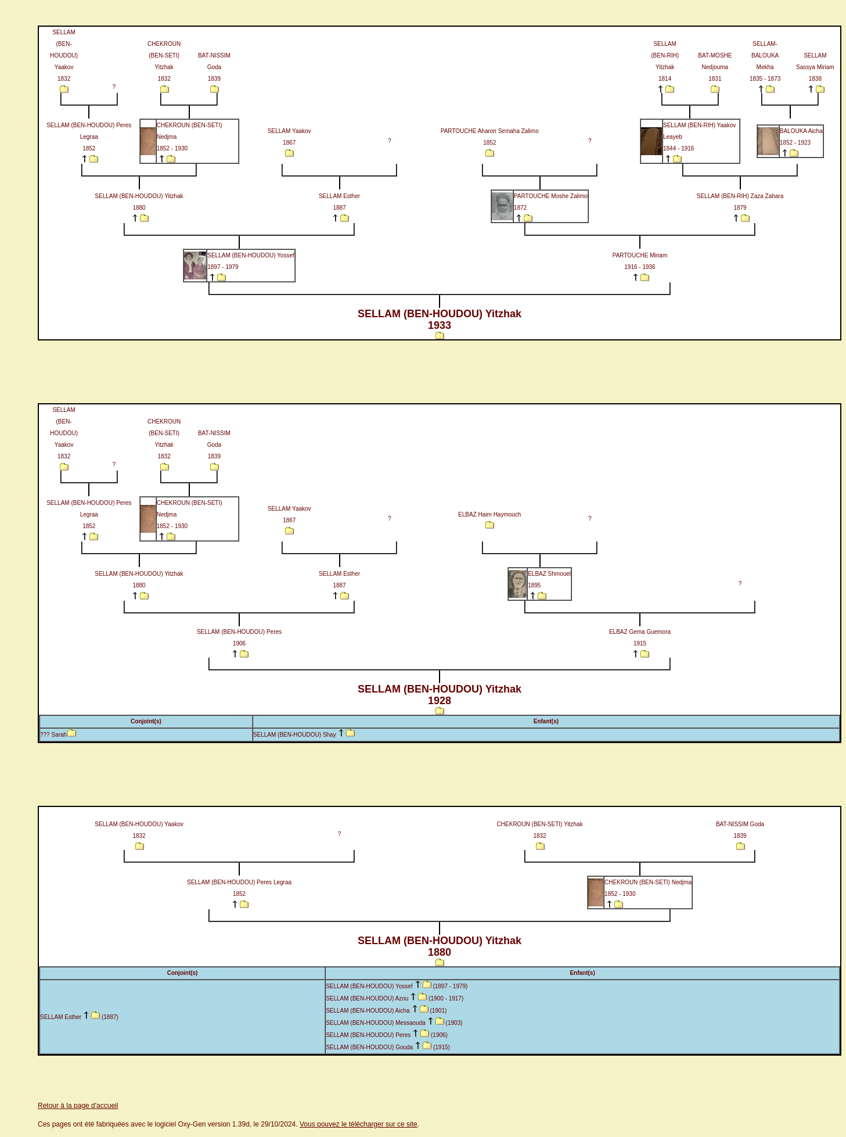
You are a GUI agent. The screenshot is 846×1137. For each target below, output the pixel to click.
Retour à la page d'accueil (78, 1106)
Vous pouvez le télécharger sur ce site (358, 1124)
